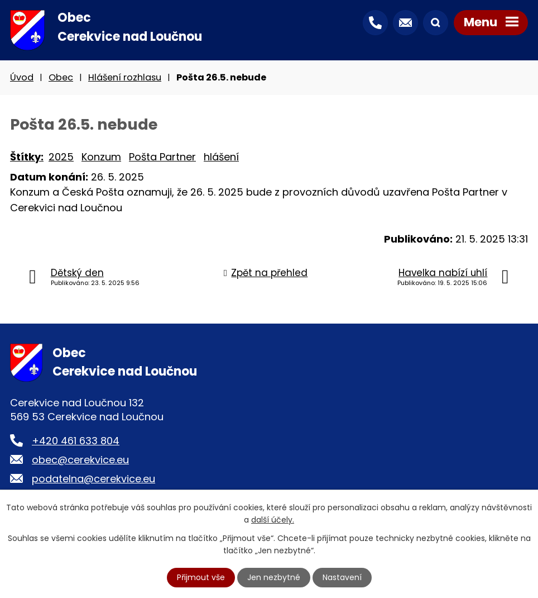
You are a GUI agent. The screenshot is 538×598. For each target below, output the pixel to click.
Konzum (101, 157)
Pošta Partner (162, 157)
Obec (61, 77)
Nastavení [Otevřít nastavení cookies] (342, 577)
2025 (61, 157)
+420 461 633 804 (75, 441)
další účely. (272, 519)
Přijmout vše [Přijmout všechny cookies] (201, 577)
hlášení (221, 157)
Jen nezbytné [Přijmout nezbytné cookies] (273, 577)
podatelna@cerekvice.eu (93, 479)
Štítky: (27, 157)
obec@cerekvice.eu (80, 460)
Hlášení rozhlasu (124, 77)
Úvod (21, 77)
